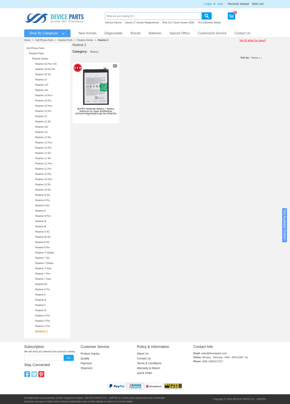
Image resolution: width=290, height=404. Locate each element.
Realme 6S (41, 284)
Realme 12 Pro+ (44, 142)
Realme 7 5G (42, 258)
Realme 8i (40, 226)
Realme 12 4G (43, 121)
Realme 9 (40, 210)
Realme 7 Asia (43, 279)
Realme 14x (41, 90)
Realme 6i (40, 300)
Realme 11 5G (43, 153)
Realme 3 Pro (42, 320)
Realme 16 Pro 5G (45, 69)
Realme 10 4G (43, 189)
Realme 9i (40, 221)
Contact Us (242, 33)
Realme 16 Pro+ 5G (46, 64)
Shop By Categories (43, 33)
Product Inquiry (90, 353)
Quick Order (144, 373)
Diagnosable (113, 33)
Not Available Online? (284, 225)
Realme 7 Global (44, 263)
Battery (94, 51)
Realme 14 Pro (43, 100)
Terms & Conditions (149, 363)
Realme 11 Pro (43, 168)
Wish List (257, 3)
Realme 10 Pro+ (44, 179)
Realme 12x (41, 126)
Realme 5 (40, 305)
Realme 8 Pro (42, 247)
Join (220, 3)
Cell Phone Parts (44, 40)
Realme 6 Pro (42, 289)
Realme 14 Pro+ (44, 95)
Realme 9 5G (42, 205)
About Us (143, 353)
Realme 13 (41, 116)
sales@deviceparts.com (214, 353)
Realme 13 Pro (43, 111)
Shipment (86, 368)
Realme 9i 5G (42, 195)
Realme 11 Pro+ (44, 163)
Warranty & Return (148, 368)
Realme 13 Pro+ (44, 105)
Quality (85, 358)
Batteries (155, 33)
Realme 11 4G (43, 158)
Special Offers (180, 33)
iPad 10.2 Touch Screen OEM (178, 22)
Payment (86, 363)
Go (69, 357)
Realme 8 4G (42, 231)
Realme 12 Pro (43, 147)
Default (254, 57)
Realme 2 (103, 40)
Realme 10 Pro (43, 174)
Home (27, 40)
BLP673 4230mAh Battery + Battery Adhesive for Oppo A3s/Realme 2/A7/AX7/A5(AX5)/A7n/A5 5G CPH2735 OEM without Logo (96, 112)
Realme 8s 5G (43, 237)
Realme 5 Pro (42, 315)
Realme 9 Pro (42, 200)
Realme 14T (41, 85)
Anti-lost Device (113, 22)
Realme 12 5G (43, 137)
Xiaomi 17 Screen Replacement (142, 22)
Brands (135, 33)
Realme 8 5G (42, 242)
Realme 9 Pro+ (43, 216)
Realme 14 (41, 79)
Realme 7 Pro (42, 273)
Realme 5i (40, 310)
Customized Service (212, 33)
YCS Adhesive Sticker (209, 22)
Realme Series (85, 40)
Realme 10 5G (43, 184)
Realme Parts (65, 40)
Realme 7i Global (44, 252)
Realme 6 (40, 294)
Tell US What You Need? (252, 40)
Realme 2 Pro (42, 326)
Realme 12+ (41, 132)
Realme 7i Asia (43, 268)
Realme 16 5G (43, 74)
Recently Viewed (238, 3)
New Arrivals (87, 33)
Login (208, 3)
